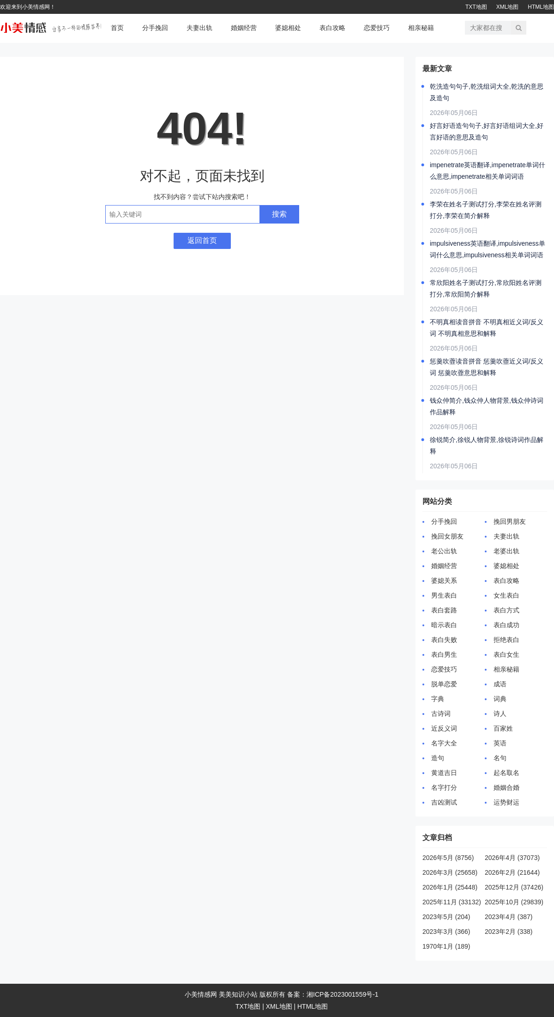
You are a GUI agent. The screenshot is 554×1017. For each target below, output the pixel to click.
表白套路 (444, 610)
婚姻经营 (244, 27)
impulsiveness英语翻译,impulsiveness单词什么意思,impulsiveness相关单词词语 (487, 249)
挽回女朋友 (447, 536)
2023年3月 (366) (446, 931)
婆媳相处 (288, 27)
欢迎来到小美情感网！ (27, 7)
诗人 (500, 713)
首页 (117, 27)
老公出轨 (444, 551)
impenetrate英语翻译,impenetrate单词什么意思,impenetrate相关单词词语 (487, 170)
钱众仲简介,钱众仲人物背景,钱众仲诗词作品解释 (486, 406)
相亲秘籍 (421, 27)
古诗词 (441, 713)
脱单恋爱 (444, 684)
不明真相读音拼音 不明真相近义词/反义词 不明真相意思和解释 (486, 327)
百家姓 (503, 728)
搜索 (279, 214)
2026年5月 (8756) (448, 857)
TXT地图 (476, 7)
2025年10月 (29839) (514, 902)
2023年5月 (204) (446, 916)
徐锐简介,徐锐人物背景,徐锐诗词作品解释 (486, 445)
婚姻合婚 (506, 787)
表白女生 (506, 654)
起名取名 (506, 772)
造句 (437, 758)
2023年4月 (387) (509, 916)
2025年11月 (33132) (451, 902)
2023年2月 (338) (509, 931)
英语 (500, 743)
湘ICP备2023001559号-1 (343, 994)
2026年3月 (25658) (449, 872)
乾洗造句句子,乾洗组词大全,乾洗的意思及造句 (486, 92)
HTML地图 (541, 7)
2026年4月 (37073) (512, 857)
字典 (437, 698)
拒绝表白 (506, 639)
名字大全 (444, 743)
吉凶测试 (444, 802)
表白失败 (444, 639)
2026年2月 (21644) (512, 872)
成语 (500, 684)
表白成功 (506, 625)
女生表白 (506, 595)
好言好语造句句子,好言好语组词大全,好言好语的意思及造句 (486, 131)
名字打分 (444, 787)
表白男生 (444, 654)
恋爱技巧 (377, 27)
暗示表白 (444, 625)
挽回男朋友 (510, 521)
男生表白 (444, 595)
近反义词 (444, 728)
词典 (500, 698)
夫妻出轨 (199, 27)
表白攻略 (332, 27)
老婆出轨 (506, 551)
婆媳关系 (444, 580)
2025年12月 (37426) (514, 887)
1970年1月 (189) (446, 946)
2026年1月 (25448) (449, 887)
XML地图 (507, 7)
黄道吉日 (444, 772)
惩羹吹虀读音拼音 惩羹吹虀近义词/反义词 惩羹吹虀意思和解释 (486, 366)
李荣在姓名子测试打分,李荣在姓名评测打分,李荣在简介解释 (486, 209)
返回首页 (202, 240)
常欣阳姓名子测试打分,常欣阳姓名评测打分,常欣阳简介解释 (486, 288)
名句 (500, 758)
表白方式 (506, 610)
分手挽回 (155, 27)
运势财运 (506, 802)
